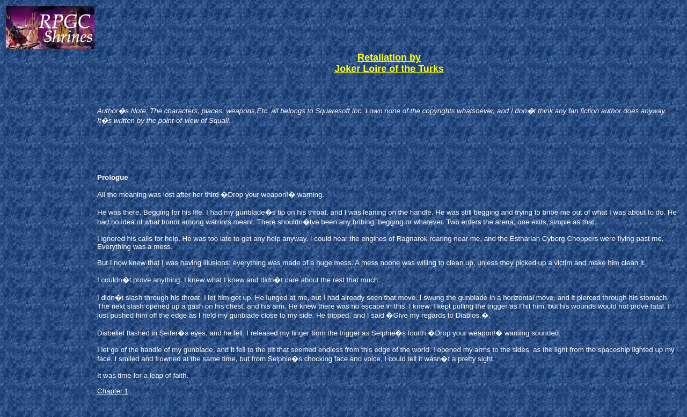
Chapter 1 (113, 391)
